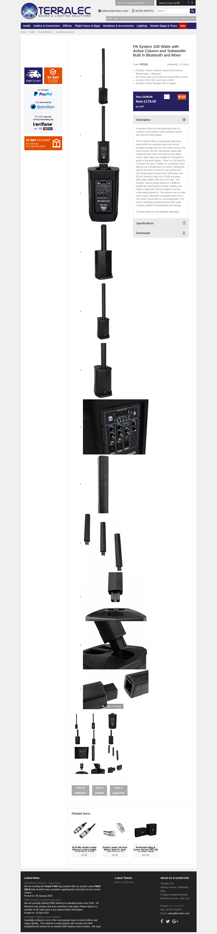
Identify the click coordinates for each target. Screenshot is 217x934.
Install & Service (157, 18)
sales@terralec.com (115, 10)
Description (161, 119)
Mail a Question (119, 790)
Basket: (163, 3)
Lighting (142, 25)
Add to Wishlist (80, 790)
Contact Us (126, 18)
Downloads (161, 233)
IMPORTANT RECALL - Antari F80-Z (42, 883)
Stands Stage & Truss (163, 25)
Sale (183, 25)
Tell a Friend (99, 790)
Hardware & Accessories (118, 25)
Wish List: (123, 3)
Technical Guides (188, 18)
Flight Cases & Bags (87, 25)
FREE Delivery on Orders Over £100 (42, 900)
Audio (27, 25)
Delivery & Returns (140, 18)
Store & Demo (172, 18)
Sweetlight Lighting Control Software (42, 917)
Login (116, 18)
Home (109, 18)
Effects (67, 25)
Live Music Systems (65, 32)
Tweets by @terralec (123, 882)
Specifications (161, 223)
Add (182, 97)
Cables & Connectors (47, 25)
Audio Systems (45, 32)
